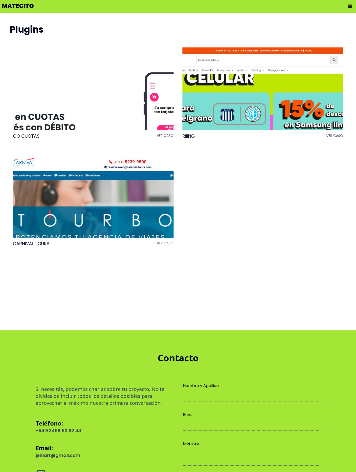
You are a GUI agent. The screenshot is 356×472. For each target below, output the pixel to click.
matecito (18, 6)
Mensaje (191, 443)
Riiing (188, 136)
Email (188, 414)
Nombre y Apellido (201, 385)
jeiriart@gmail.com (58, 455)
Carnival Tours (31, 244)
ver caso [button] (165, 135)
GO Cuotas (26, 136)
